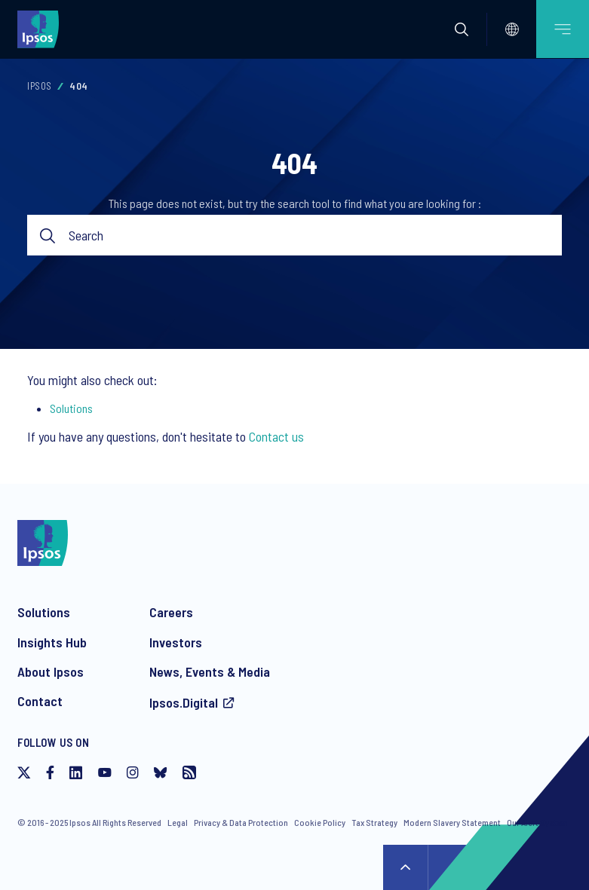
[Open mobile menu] (562, 29)
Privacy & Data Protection (241, 822)
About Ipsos (50, 671)
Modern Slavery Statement (452, 822)
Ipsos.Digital (183, 702)
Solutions (71, 408)
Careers (171, 612)
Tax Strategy (374, 822)
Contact (40, 701)
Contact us (276, 436)
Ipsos (39, 86)
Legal (177, 822)
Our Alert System (537, 822)
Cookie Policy (319, 822)
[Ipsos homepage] (41, 28)
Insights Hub (52, 642)
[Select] (512, 29)
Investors (175, 642)
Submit (48, 235)
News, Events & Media (209, 671)
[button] (461, 29)
